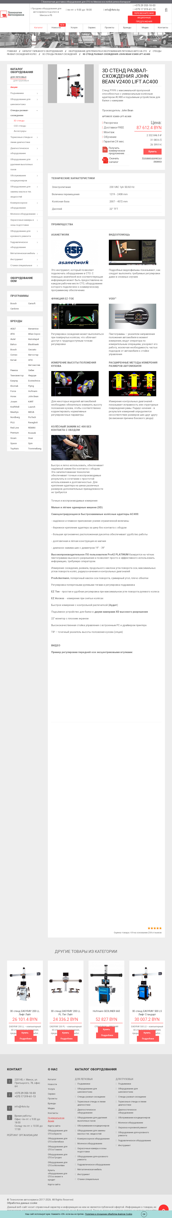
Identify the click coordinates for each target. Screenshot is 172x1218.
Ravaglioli (33, 418)
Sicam (13, 434)
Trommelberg (34, 444)
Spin (30, 439)
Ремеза (14, 366)
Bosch (13, 299)
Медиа (145, 27)
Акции (13, 83)
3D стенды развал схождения (59, 54)
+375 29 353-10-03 (144, 5)
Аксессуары (20, 127)
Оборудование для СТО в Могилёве (57, 1163)
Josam (13, 397)
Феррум (32, 371)
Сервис (92, 27)
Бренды (127, 27)
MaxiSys (14, 408)
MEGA (31, 408)
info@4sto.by (112, 9)
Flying (31, 382)
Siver (30, 434)
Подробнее (26, 1038)
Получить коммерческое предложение (113, 151)
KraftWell (14, 403)
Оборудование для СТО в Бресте (57, 1131)
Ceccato (32, 345)
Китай (13, 356)
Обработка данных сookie (22, 1202)
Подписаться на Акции (56, 1119)
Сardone (14, 304)
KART (30, 397)
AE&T (13, 324)
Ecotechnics (34, 376)
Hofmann (32, 387)
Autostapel (33, 335)
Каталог (38, 27)
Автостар (33, 350)
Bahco (13, 340)
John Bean (127, 110)
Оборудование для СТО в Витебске (57, 1139)
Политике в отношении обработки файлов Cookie (108, 1214)
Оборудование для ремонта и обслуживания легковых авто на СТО (108, 51)
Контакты (163, 27)
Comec (13, 350)
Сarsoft (31, 299)
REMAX (31, 423)
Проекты (109, 27)
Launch (31, 403)
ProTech (32, 413)
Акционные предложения (144, 19)
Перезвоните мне (144, 13)
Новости (56, 27)
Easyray (14, 376)
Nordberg (15, 413)
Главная (12, 51)
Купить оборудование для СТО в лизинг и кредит (57, 1174)
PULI (12, 418)
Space (13, 439)
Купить (152, 151)
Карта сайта (54, 1125)
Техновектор (17, 371)
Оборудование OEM (21, 276)
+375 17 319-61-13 (144, 9)
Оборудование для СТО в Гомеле (57, 1147)
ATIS (12, 330)
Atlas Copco (34, 330)
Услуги (74, 27)
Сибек (31, 366)
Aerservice (33, 324)
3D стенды (19, 116)
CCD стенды (20, 122)
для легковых (17, 76)
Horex (13, 392)
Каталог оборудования (21, 71)
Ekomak (14, 382)
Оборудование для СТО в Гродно (57, 1155)
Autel (12, 335)
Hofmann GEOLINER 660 (106, 1010)
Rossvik (32, 429)
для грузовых (34, 76)
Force (13, 387)
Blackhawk (33, 340)
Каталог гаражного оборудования (43, 51)
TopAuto (14, 444)
